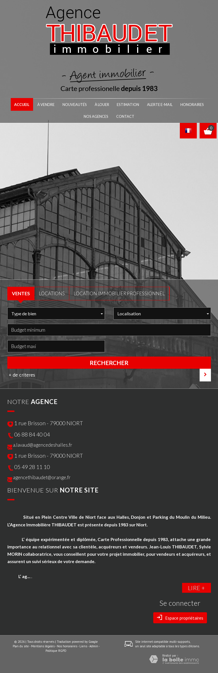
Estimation (128, 104)
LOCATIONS (52, 292)
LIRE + (196, 586)
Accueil (27, 104)
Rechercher (109, 361)
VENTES (21, 292)
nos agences (97, 116)
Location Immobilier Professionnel (119, 292)
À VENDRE (51, 104)
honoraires (187, 104)
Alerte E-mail (157, 104)
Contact (124, 116)
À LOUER (103, 104)
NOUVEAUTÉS (77, 104)
